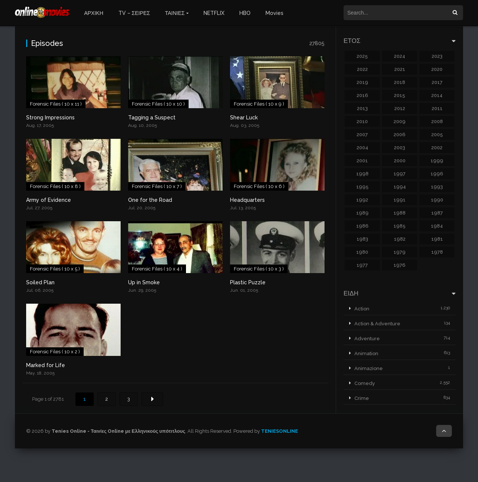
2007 (362, 134)
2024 (399, 56)
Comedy (364, 383)
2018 (399, 82)
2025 (362, 56)
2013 (362, 108)
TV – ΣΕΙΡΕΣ (134, 13)
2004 (362, 147)
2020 (437, 69)
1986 (362, 226)
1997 (400, 173)
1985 (400, 226)
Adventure (367, 338)
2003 (399, 147)
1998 (362, 173)
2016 (362, 95)
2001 (362, 160)
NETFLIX (214, 13)
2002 (437, 147)
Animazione (368, 368)
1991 (400, 200)
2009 (400, 121)
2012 (399, 108)
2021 (399, 69)
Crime (361, 398)
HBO (245, 13)
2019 (362, 82)
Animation (366, 353)
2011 (437, 108)
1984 (437, 226)
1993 (437, 187)
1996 (437, 173)
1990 (437, 200)
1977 (362, 265)
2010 (362, 121)
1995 (362, 187)
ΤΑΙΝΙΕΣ (175, 13)
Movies (274, 13)
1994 (400, 187)
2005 (437, 134)
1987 (437, 213)
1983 (362, 239)
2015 (399, 95)
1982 (400, 239)
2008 (437, 121)
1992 (362, 200)
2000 (400, 160)
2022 (362, 69)
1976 (400, 265)
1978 (437, 252)
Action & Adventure (377, 323)
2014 (437, 95)
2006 (400, 134)
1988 (400, 213)
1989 (362, 213)
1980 (362, 252)
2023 (437, 56)
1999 (437, 160)
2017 (437, 82)
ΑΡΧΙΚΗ (93, 13)
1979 (400, 252)
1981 (437, 239)
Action (361, 309)
